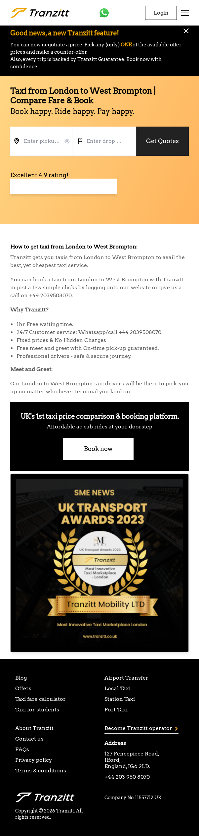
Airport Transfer (126, 678)
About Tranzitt (34, 728)
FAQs (22, 749)
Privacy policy (33, 760)
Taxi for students (37, 709)
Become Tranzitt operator (141, 728)
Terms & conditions (40, 770)
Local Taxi (117, 688)
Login (161, 13)
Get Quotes (162, 141)
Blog (21, 678)
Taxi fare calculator (40, 699)
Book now (98, 448)
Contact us (29, 739)
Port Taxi (116, 709)
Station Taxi (119, 699)
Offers (23, 688)
